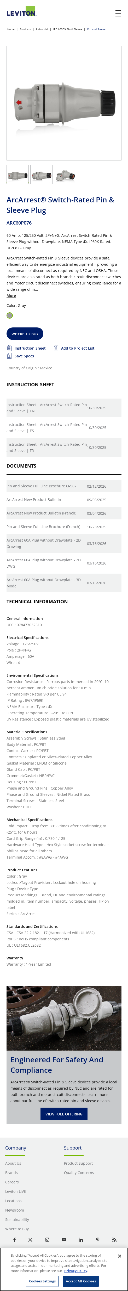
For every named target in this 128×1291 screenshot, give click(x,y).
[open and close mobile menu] (118, 13)
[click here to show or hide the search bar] (107, 13)
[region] (64, 1269)
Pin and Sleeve (96, 29)
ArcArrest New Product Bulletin (34, 499)
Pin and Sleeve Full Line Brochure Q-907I (42, 485)
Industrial (42, 29)
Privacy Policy (75, 1270)
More (11, 295)
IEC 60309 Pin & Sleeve (67, 29)
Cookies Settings (42, 1281)
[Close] (119, 1256)
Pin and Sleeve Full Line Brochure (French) (43, 526)
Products (25, 29)
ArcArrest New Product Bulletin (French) (41, 513)
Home (11, 29)
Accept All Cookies (81, 1281)
